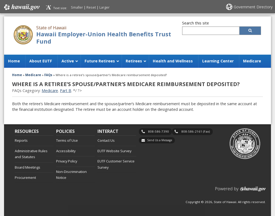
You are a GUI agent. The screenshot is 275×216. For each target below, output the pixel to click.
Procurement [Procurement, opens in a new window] (25, 177)
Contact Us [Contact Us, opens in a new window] (106, 140)
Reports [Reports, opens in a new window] (21, 140)
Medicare (50, 90)
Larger (104, 7)
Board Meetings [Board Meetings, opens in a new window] (27, 167)
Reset (91, 7)
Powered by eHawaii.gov (240, 191)
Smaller (77, 7)
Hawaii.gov (21, 7)
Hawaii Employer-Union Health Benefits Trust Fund (103, 37)
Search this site (195, 23)
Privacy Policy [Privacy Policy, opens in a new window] (66, 161)
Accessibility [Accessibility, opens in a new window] (65, 150)
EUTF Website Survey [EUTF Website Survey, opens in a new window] (114, 150)
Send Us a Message (159, 140)
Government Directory (253, 6)
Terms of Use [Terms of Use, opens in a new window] (67, 140)
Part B (65, 90)
